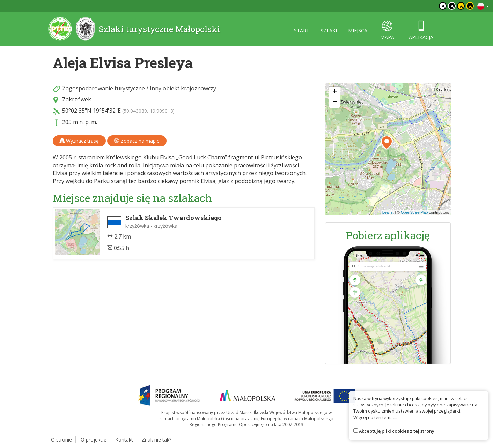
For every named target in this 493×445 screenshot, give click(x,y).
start (301, 30)
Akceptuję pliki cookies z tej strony (396, 431)
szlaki (329, 30)
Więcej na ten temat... (375, 417)
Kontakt (124, 439)
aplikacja (421, 30)
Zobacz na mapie (137, 140)
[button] (386, 143)
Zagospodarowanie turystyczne (103, 88)
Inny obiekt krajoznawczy (183, 88)
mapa (387, 30)
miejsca (357, 30)
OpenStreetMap (414, 212)
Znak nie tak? (156, 439)
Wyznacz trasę (79, 140)
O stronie (61, 439)
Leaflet (388, 212)
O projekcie (93, 439)
